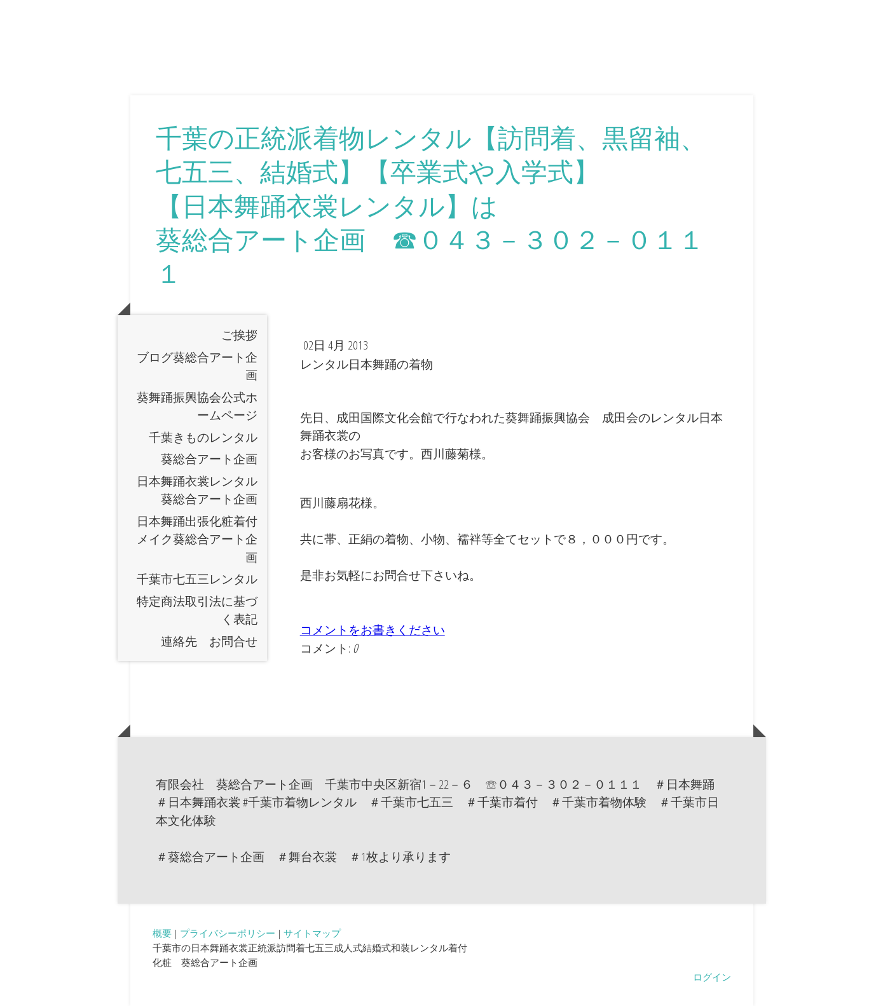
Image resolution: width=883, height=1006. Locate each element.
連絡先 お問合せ (209, 641)
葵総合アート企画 (209, 459)
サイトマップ (312, 933)
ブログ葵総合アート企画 (197, 366)
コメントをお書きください (372, 630)
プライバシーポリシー (227, 933)
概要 (162, 933)
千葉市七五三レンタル (197, 579)
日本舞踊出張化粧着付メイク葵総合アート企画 (197, 539)
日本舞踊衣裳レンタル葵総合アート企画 (197, 490)
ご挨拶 (239, 335)
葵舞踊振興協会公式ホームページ (197, 406)
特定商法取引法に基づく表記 (197, 610)
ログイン (712, 976)
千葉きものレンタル (203, 437)
